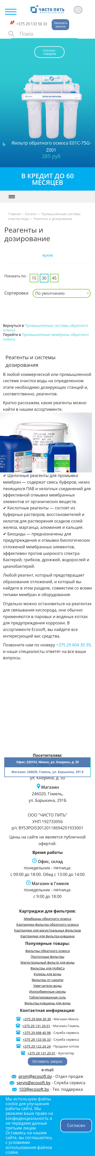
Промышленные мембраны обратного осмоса (46, 337)
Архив (47, 255)
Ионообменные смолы (47, 991)
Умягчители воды (47, 985)
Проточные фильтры (47, 956)
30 (44, 278)
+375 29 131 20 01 (36, 1026)
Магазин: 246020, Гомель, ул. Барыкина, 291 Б (47, 772)
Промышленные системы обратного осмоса (45, 327)
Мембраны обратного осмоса (47, 918)
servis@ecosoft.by (34, 1082)
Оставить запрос (47, 1061)
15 (34, 278)
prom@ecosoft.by (35, 1076)
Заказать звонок (60, 24)
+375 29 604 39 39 (73, 645)
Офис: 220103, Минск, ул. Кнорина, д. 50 (47, 762)
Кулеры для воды (47, 974)
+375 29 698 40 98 (37, 1032)
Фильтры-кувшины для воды (47, 1003)
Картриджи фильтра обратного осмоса (47, 924)
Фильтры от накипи (47, 980)
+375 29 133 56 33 (31, 23)
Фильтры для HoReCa (47, 968)
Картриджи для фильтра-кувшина (48, 936)
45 (54, 278)
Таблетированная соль (47, 997)
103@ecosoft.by (34, 1089)
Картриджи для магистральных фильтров (47, 930)
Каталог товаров (49, 52)
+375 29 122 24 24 (37, 1046)
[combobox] (62, 293)
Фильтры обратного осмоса (47, 950)
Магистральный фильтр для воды (48, 962)
